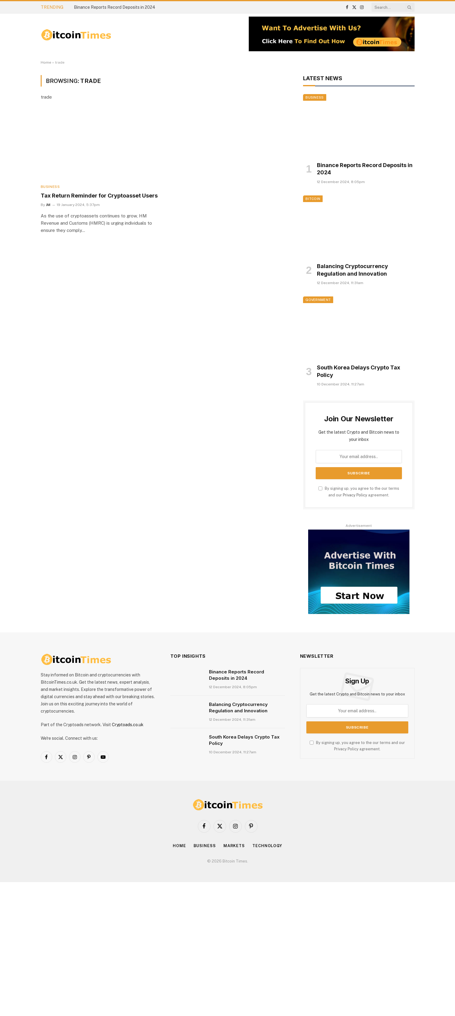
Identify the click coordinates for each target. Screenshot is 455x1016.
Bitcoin (312, 199)
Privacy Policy (355, 495)
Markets (234, 846)
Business (50, 187)
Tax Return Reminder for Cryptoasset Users (99, 195)
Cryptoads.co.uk (128, 724)
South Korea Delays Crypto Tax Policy (358, 371)
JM (48, 205)
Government (318, 300)
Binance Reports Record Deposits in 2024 (114, 7)
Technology (267, 846)
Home (46, 62)
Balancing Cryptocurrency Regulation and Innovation (352, 270)
